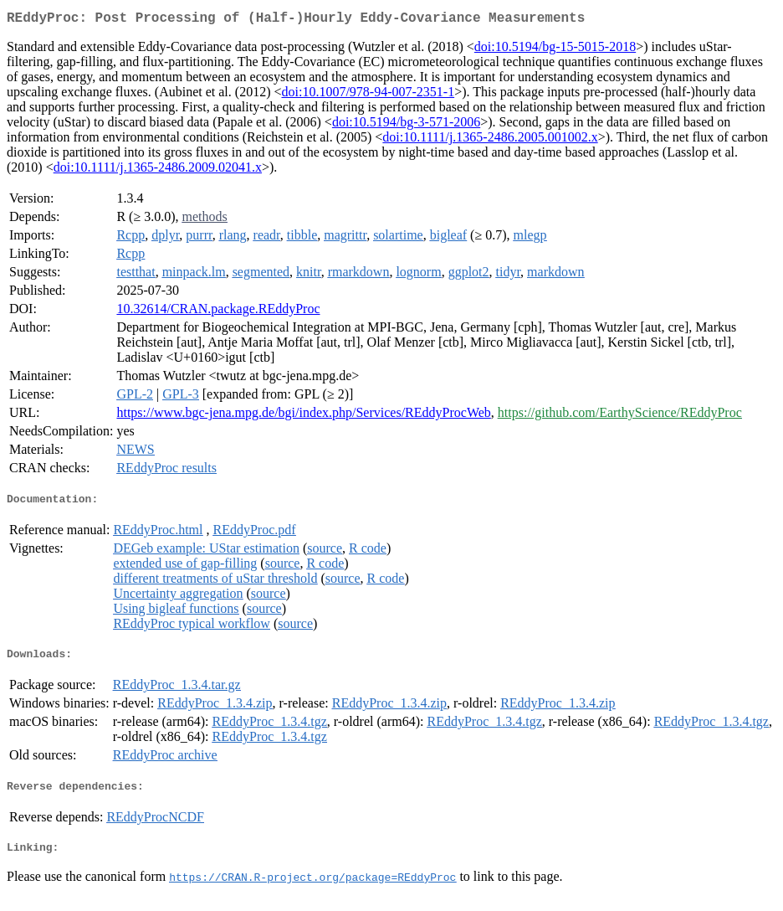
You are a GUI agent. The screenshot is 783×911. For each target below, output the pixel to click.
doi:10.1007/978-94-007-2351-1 (367, 95)
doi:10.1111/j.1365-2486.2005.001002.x (489, 140)
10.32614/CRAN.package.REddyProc (218, 312)
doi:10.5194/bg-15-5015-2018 (555, 50)
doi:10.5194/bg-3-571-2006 (406, 125)
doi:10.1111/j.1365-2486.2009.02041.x (158, 170)
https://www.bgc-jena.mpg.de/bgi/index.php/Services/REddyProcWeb (303, 416)
